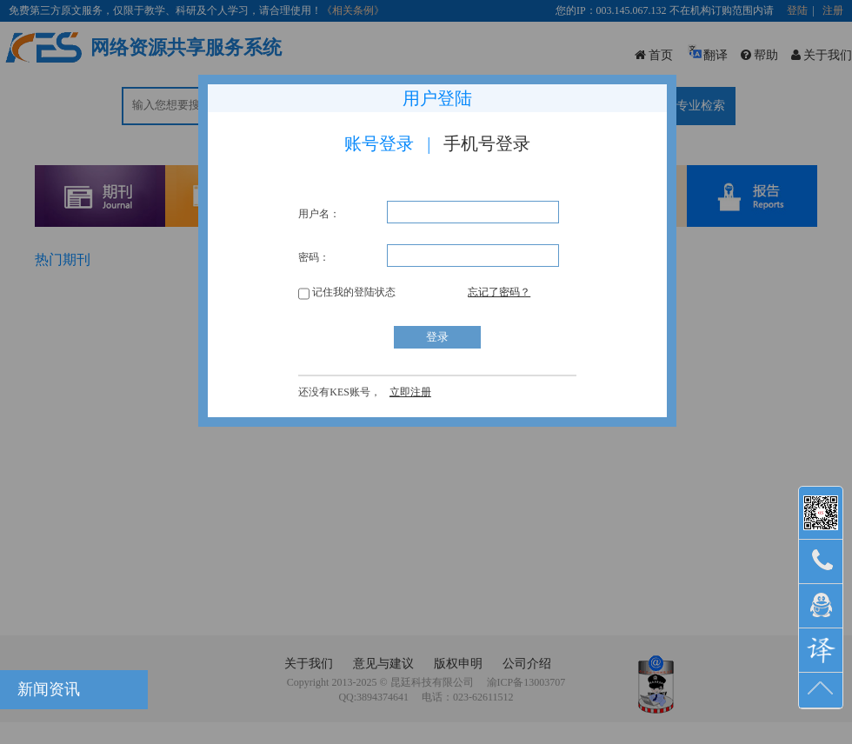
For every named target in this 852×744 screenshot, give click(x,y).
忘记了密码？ (499, 292)
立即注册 (410, 392)
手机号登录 (486, 143)
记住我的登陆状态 (347, 292)
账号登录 (379, 143)
